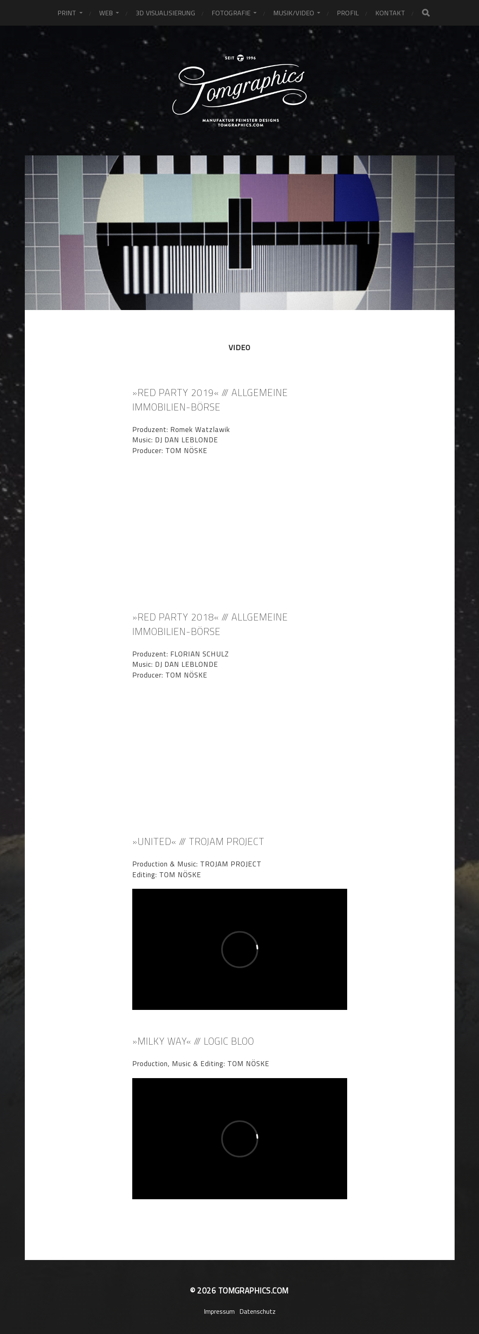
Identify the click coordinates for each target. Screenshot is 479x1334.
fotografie (231, 13)
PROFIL (348, 13)
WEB (106, 13)
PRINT (66, 13)
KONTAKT (390, 13)
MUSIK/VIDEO (293, 13)
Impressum (219, 1311)
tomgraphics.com (253, 1290)
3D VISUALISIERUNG (165, 13)
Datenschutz (257, 1311)
